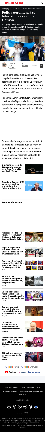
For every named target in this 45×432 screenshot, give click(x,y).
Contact (22, 395)
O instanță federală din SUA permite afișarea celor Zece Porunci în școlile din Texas (12, 168)
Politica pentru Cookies (31, 388)
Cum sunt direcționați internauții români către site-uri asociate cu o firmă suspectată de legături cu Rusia (13, 264)
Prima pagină (6, 9)
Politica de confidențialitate (31, 391)
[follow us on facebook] (34, 372)
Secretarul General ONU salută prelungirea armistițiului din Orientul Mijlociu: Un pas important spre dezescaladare (13, 185)
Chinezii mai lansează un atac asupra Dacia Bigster (12, 355)
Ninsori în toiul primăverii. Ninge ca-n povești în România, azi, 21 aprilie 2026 (12, 279)
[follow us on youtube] (10, 372)
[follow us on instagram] (22, 372)
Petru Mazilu (12, 68)
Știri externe (17, 9)
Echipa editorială (11, 388)
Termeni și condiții (9, 391)
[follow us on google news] (12, 367)
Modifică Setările (22, 400)
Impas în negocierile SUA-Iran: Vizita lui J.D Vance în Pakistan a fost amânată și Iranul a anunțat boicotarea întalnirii (12, 251)
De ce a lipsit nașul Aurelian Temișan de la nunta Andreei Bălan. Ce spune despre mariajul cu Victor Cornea (13, 295)
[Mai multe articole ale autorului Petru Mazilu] (4, 64)
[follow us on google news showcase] (30, 367)
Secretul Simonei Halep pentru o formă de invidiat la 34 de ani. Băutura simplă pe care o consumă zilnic (12, 341)
